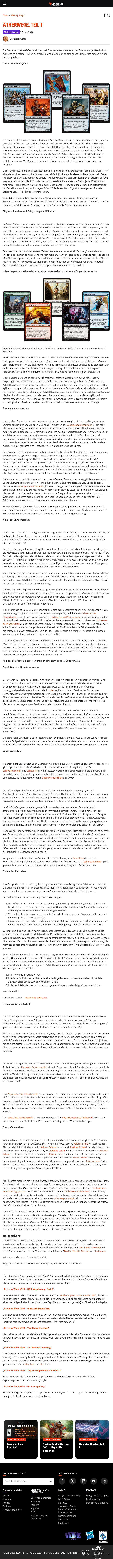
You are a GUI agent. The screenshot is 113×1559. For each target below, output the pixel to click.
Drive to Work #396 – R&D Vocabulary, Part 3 (28, 1289)
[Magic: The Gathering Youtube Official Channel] (93, 1481)
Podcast (7, 1506)
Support (35, 1508)
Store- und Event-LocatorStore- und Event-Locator (67, 1509)
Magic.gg (62, 1502)
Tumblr (76, 1251)
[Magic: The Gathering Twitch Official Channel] (83, 1481)
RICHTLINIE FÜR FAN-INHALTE (86, 1553)
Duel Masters (93, 1499)
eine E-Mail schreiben (90, 1247)
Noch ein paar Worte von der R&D (78, 1295)
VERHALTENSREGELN (34, 1553)
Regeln (6, 1502)
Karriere (35, 1504)
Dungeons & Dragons (97, 1495)
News (5, 15)
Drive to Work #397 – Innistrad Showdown (27, 1308)
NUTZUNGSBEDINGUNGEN (13, 1553)
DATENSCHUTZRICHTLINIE (54, 1553)
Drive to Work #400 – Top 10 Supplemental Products (32, 1370)
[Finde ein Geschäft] (51, 1481)
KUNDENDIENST (73, 1553)
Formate (7, 1499)
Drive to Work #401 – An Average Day (24, 1386)
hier (52, 690)
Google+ (85, 1251)
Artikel (6, 1495)
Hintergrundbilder (12, 1509)
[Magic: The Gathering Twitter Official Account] (72, 1481)
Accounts (35, 1501)
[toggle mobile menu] (4, 3)
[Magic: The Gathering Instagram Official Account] (104, 1481)
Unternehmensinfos (41, 1497)
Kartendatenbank (67, 1515)
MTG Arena (64, 1499)
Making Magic (18, 15)
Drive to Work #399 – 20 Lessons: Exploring (27, 1347)
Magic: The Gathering (69, 1495)
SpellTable (63, 1522)
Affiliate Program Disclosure (39, 1517)
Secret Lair (63, 1519)
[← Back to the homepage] (56, 3)
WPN (33, 1512)
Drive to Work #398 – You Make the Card (26, 1327)
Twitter (67, 1251)
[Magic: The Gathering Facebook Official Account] (62, 1481)
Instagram (100, 1251)
